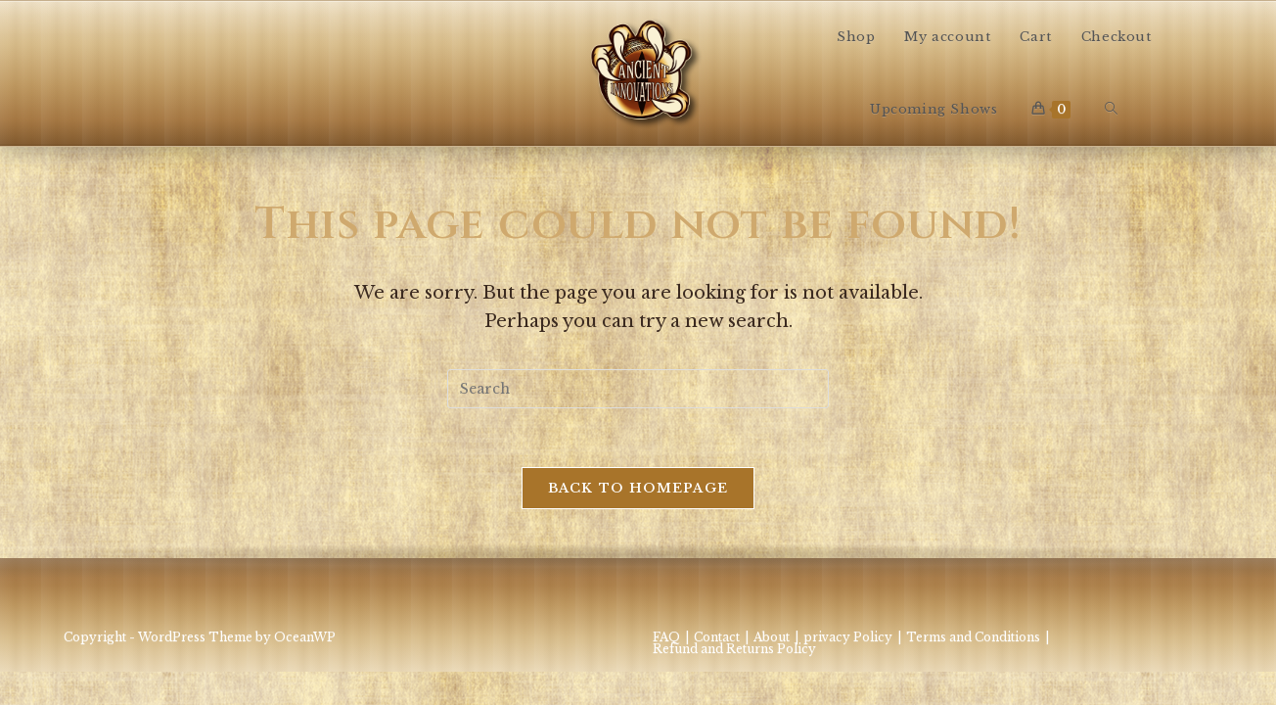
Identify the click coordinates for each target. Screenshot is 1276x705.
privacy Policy (847, 637)
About (771, 637)
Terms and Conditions (973, 637)
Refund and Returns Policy (734, 648)
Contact (717, 637)
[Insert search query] (638, 388)
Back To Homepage (638, 488)
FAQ (666, 637)
